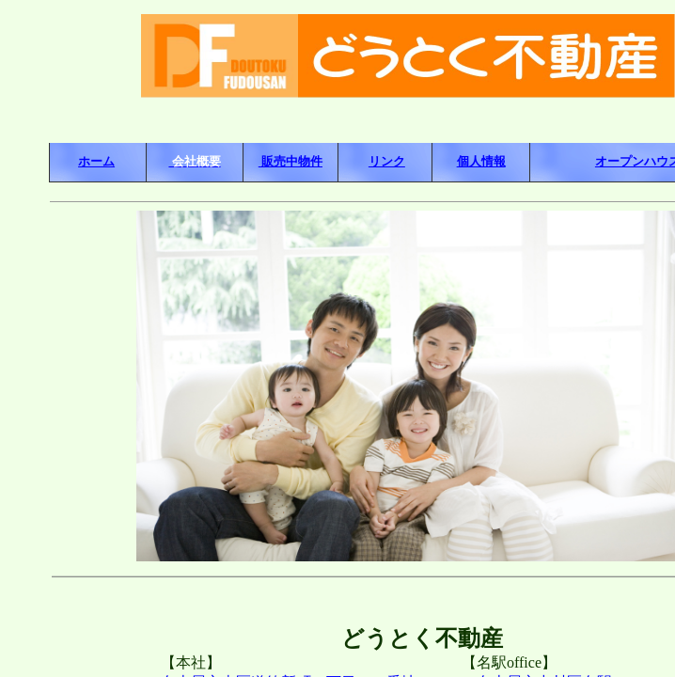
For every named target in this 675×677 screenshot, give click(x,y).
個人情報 (481, 161)
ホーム (96, 161)
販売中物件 (290, 161)
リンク (387, 161)
